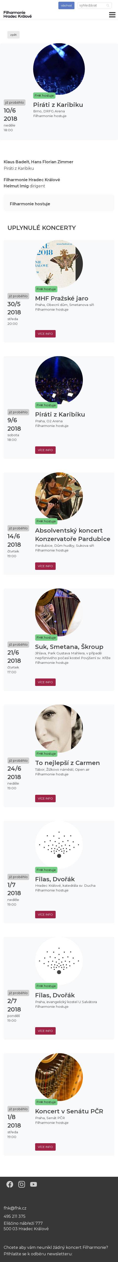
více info (45, 334)
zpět (13, 35)
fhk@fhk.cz (15, 1208)
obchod (66, 5)
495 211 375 (14, 1216)
